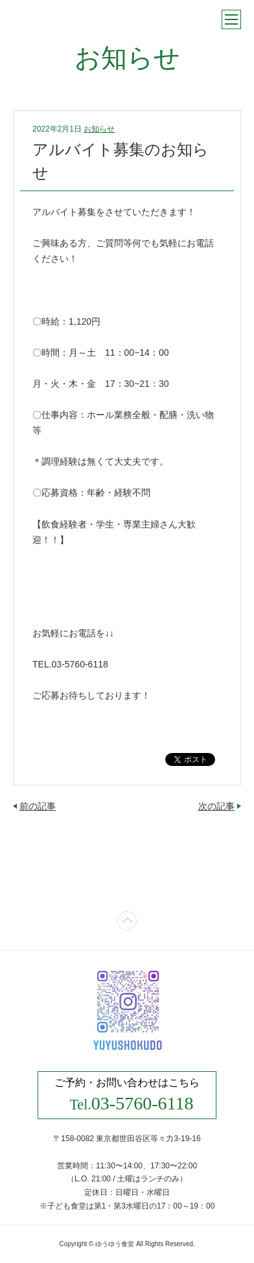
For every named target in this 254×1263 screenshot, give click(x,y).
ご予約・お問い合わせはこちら (127, 1095)
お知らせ (99, 128)
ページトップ (127, 921)
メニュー (231, 19)
